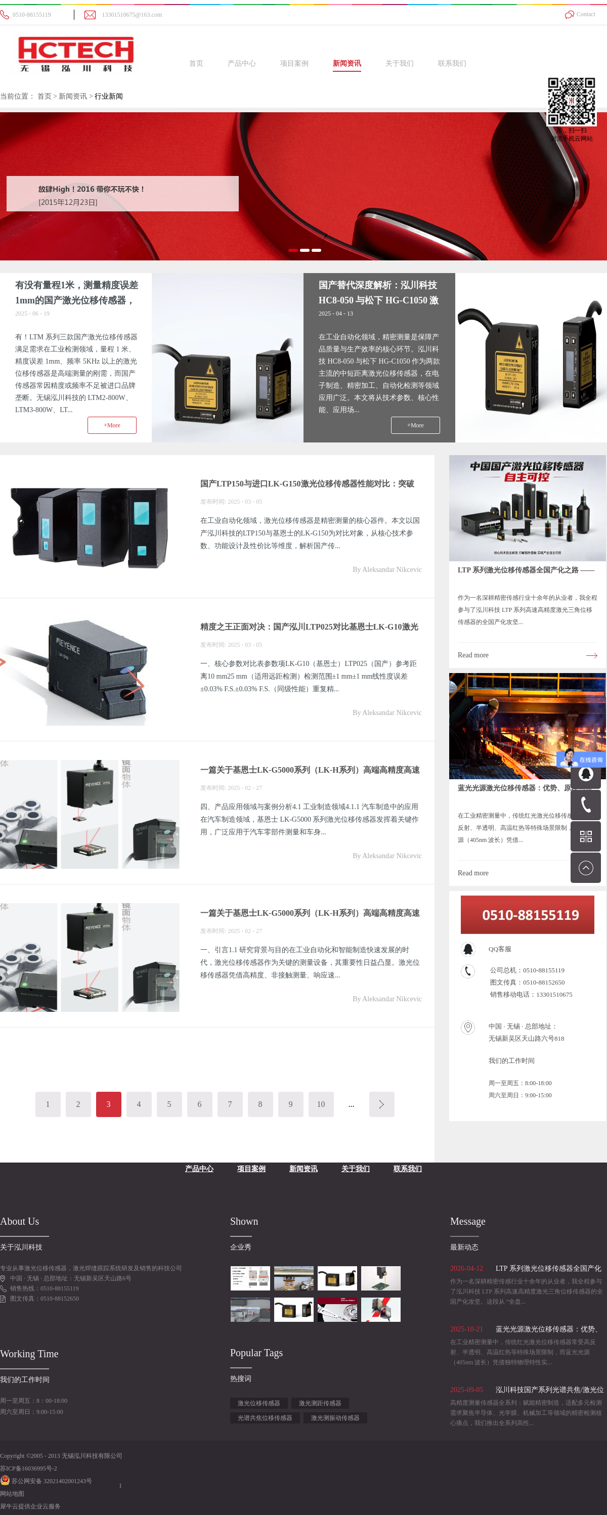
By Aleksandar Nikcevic (387, 569)
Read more (473, 655)
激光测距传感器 (320, 1403)
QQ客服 (500, 949)
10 (321, 1104)
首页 (196, 63)
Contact (586, 14)
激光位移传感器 (259, 1403)
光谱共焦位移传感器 (265, 1417)
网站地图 (12, 1493)
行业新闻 (109, 96)
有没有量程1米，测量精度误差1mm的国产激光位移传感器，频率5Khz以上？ (76, 300)
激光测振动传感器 (335, 1417)
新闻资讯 (73, 96)
